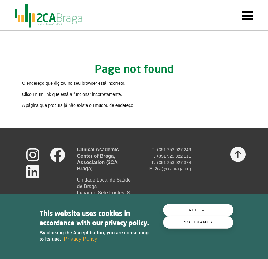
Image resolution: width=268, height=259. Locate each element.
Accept (198, 210)
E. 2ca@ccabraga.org (170, 168)
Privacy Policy (80, 240)
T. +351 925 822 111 (171, 156)
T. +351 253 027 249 (171, 149)
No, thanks (198, 223)
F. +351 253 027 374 (171, 162)
